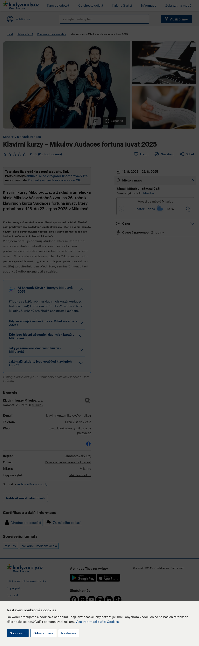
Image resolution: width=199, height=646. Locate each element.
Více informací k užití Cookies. (98, 621)
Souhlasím (17, 633)
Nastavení (68, 633)
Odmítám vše (43, 633)
